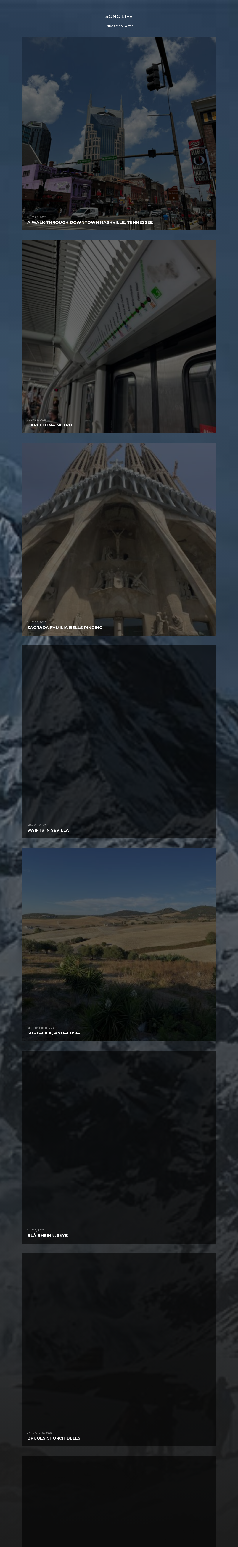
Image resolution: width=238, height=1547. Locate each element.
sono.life (119, 16)
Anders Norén (126, 1530)
